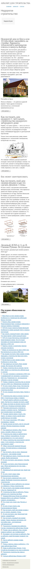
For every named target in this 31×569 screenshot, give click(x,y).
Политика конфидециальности (8, 564)
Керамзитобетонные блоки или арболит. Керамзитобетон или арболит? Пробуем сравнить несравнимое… (14, 498)
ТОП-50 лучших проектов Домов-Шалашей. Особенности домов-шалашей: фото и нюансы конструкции (15, 330)
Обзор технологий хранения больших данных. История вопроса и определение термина (13, 448)
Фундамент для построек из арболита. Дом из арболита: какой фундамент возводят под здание (15, 536)
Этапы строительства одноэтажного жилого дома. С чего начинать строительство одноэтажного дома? (15, 442)
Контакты (4, 562)
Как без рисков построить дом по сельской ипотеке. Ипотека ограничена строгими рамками (15, 426)
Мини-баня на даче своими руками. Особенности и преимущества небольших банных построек (14, 318)
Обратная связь (5, 566)
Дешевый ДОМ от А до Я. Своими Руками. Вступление (15, 246)
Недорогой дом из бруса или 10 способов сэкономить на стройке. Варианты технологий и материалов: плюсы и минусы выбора (15, 42)
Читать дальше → (6, 110)
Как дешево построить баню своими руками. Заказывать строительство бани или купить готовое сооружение (15, 356)
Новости (15, 6)
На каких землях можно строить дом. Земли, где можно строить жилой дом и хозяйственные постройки (13, 416)
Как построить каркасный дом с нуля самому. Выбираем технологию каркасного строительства (14, 480)
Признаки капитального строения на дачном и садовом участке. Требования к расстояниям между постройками (13, 410)
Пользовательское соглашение (13, 562)
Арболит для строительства (15, 3)
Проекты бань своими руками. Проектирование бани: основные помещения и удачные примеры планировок (15, 324)
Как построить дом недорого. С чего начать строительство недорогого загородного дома (14, 119)
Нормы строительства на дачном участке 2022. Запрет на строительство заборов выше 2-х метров (15, 370)
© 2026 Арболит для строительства (9, 560)
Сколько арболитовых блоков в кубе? (14, 556)
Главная (8, 6)
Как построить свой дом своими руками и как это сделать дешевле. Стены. (13, 182)
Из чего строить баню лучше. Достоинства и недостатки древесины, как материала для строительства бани (15, 388)
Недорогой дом (8, 21)
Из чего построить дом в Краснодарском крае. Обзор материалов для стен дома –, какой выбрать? (14, 466)
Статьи (22, 6)
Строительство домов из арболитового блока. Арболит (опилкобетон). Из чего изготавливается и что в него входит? (14, 436)
